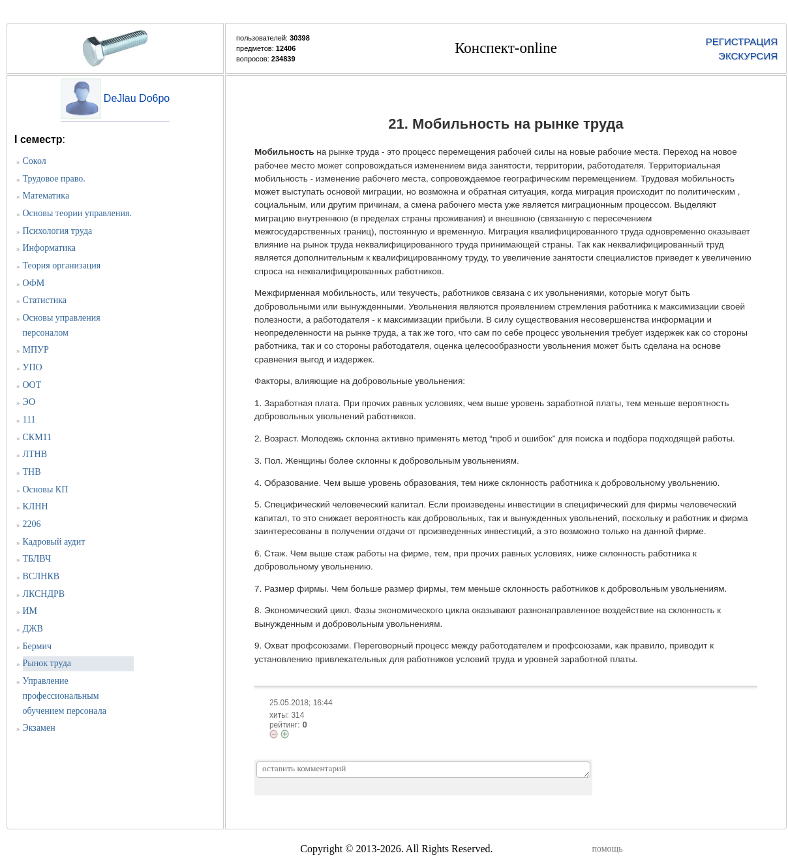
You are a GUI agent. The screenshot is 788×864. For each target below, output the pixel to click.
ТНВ (32, 472)
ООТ (32, 385)
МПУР (36, 350)
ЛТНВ (35, 454)
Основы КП (45, 489)
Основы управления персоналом (61, 325)
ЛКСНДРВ (44, 594)
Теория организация (62, 265)
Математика (46, 195)
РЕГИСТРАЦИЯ (742, 41)
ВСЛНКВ (41, 576)
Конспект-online (506, 48)
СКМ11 (37, 437)
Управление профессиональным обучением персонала (64, 695)
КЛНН (35, 506)
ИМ (30, 611)
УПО (32, 367)
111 (29, 419)
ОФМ (34, 283)
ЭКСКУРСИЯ (748, 55)
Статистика (45, 300)
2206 (32, 524)
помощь (607, 849)
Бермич (37, 646)
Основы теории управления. (77, 213)
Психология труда (58, 231)
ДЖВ (33, 628)
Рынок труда (47, 663)
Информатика (49, 248)
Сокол (34, 161)
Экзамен (39, 728)
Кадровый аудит (54, 542)
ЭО (29, 402)
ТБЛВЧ (37, 559)
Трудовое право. (54, 179)
